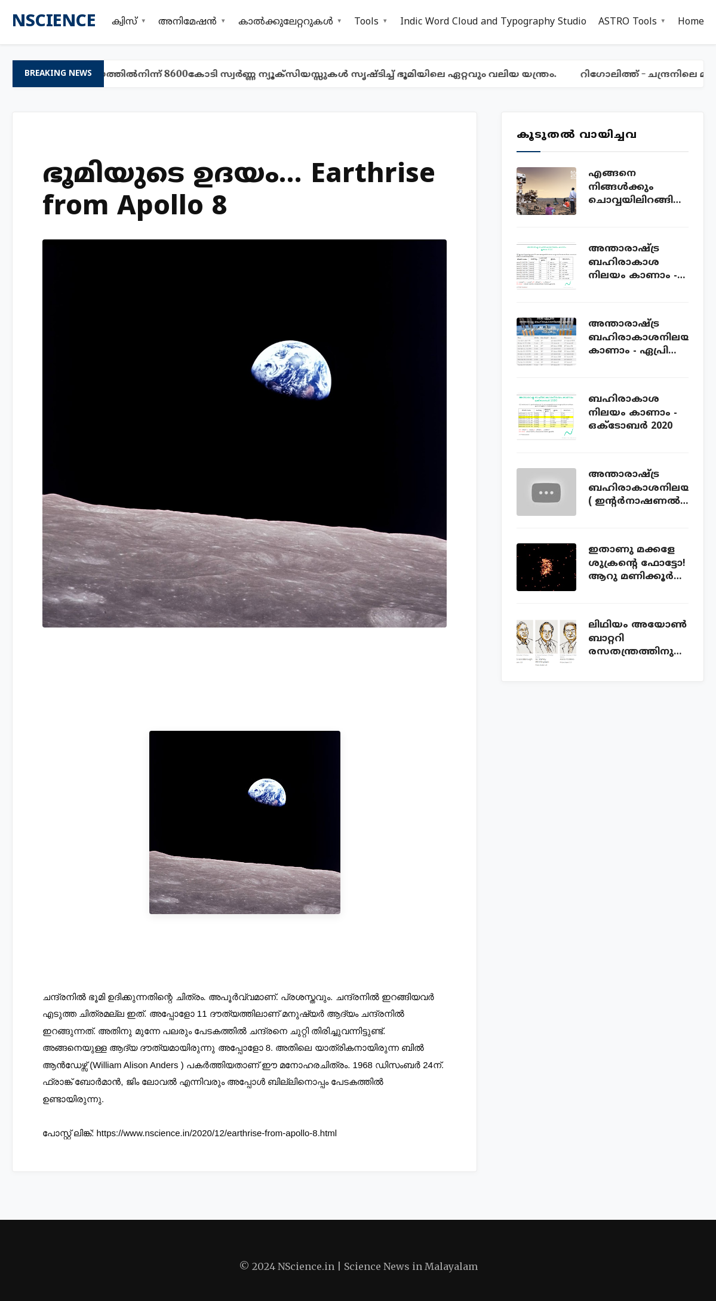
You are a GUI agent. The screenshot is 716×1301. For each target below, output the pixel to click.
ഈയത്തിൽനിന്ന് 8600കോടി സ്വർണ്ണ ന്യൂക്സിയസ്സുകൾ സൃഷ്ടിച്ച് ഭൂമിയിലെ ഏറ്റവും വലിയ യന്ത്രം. (322, 73)
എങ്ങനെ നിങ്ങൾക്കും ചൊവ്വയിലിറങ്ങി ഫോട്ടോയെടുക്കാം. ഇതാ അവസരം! (638, 187)
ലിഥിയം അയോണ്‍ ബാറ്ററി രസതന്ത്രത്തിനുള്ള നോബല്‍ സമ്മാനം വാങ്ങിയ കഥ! (638, 639)
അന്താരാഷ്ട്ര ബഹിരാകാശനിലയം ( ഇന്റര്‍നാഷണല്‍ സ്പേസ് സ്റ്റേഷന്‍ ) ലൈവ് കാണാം (638, 488)
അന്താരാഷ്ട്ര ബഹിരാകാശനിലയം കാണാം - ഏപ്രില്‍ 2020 (638, 338)
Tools (366, 22)
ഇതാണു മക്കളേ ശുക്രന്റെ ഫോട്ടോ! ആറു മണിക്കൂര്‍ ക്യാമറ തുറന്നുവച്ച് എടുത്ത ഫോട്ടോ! (637, 563)
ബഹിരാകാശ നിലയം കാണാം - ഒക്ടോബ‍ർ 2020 (632, 412)
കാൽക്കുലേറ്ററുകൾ (285, 22)
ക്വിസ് (124, 22)
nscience (54, 22)
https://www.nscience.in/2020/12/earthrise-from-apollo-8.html (217, 1133)
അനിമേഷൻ (187, 22)
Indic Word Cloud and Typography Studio (493, 22)
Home (691, 22)
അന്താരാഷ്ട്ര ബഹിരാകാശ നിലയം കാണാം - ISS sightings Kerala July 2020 (636, 262)
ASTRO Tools (627, 22)
